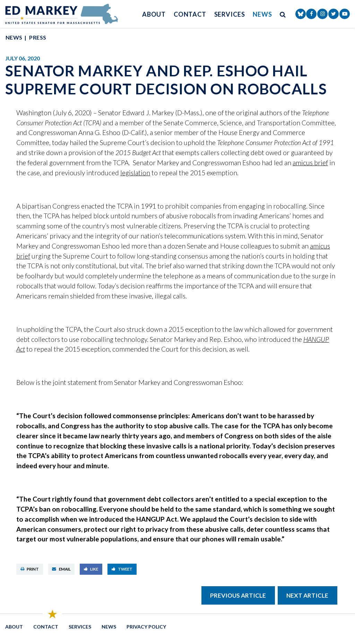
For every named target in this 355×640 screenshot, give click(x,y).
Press (37, 37)
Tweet (122, 569)
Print (29, 569)
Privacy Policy (146, 627)
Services (229, 14)
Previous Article (238, 595)
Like (91, 569)
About (154, 14)
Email (61, 569)
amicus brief (310, 163)
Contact (190, 14)
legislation (135, 173)
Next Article (307, 595)
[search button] (283, 14)
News (262, 14)
